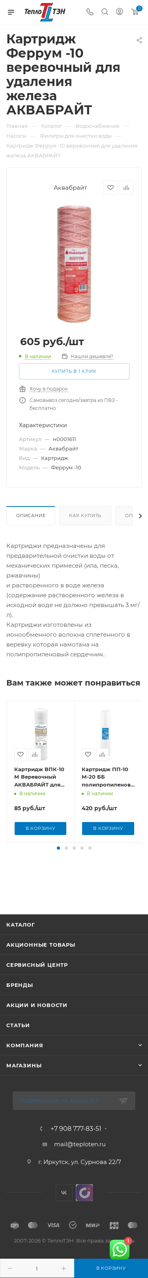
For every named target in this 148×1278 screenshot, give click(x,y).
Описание (30, 515)
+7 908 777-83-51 (76, 1145)
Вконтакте (64, 1208)
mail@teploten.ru (80, 1160)
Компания (24, 1061)
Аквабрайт (70, 187)
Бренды (19, 1001)
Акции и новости (36, 1021)
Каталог (20, 940)
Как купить (85, 515)
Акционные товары (40, 960)
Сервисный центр (37, 980)
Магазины (23, 1081)
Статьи (18, 1041)
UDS (84, 1208)
